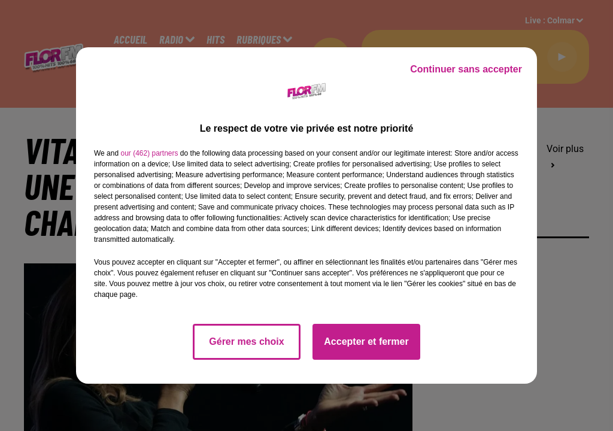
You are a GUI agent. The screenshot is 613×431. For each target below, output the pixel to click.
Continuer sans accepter (466, 69)
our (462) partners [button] (149, 153)
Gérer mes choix (246, 341)
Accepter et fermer (366, 341)
